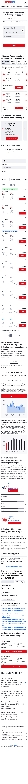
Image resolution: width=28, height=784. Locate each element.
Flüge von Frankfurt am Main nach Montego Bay (13, 624)
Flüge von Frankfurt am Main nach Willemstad (14, 629)
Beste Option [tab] (13, 62)
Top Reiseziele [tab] (6, 592)
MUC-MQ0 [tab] (10, 380)
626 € (19, 15)
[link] (12, 138)
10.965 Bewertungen (13, 520)
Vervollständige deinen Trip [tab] (9, 595)
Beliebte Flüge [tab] (20, 582)
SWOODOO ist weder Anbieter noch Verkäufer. (14, 733)
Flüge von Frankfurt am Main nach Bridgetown (14, 627)
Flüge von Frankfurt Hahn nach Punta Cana (13, 619)
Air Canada (11, 516)
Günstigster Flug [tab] (5, 62)
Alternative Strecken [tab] (7, 582)
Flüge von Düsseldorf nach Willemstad (12, 613)
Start (11, 745)
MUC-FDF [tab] (14, 362)
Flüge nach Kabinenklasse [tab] (9, 588)
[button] (2, 2)
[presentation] (22, 14)
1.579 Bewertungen (13, 488)
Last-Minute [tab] (19, 62)
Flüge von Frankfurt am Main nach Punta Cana (14, 608)
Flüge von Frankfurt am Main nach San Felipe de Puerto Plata (13, 616)
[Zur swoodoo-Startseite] (10, 2)
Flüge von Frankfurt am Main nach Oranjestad (14, 621)
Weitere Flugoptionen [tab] (8, 599)
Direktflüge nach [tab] (6, 585)
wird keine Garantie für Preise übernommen (12, 729)
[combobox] (8, 18)
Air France (11, 483)
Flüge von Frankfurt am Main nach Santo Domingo (12, 611)
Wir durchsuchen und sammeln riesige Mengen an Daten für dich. (14, 736)
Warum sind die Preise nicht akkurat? (14, 739)
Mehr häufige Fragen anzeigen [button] (14, 566)
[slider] (26, 175)
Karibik (15, 745)
